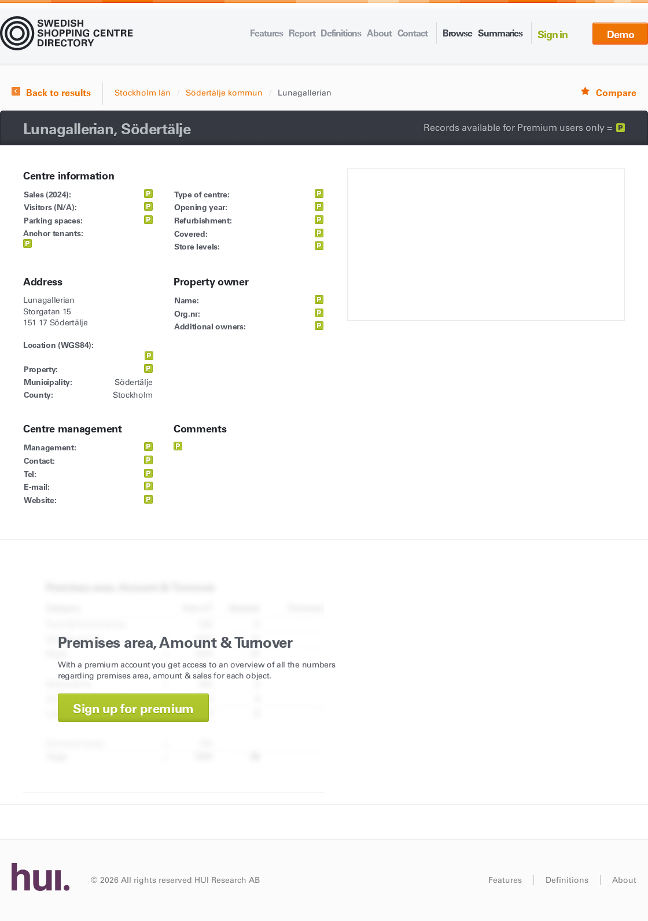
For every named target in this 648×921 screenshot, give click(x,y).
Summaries (500, 33)
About (379, 33)
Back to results (58, 92)
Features (266, 33)
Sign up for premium (133, 709)
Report (302, 33)
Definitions (341, 33)
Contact (412, 33)
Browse (457, 33)
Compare (616, 92)
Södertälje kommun (224, 93)
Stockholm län (143, 93)
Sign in (552, 34)
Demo (620, 34)
